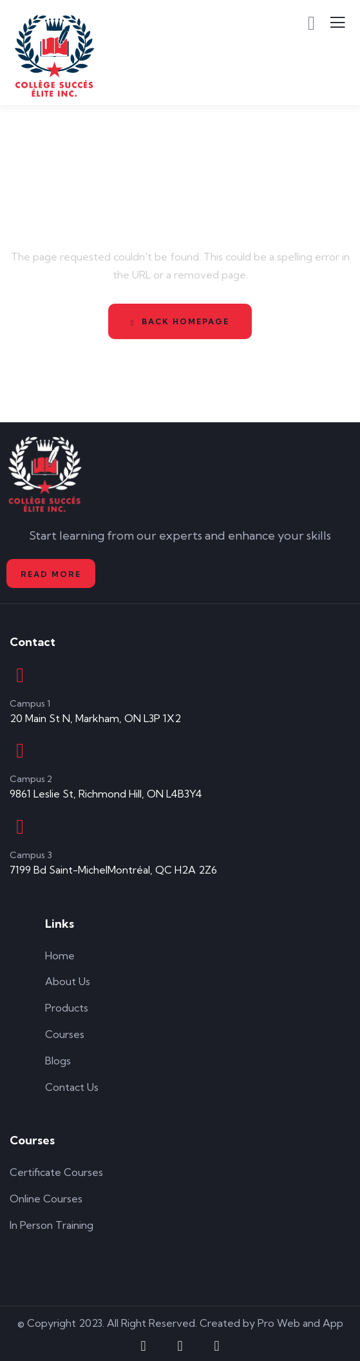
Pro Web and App (300, 1323)
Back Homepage (180, 322)
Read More (51, 574)
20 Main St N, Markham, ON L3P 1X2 (95, 718)
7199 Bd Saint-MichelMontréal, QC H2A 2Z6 (113, 869)
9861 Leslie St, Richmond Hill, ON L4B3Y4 (106, 793)
